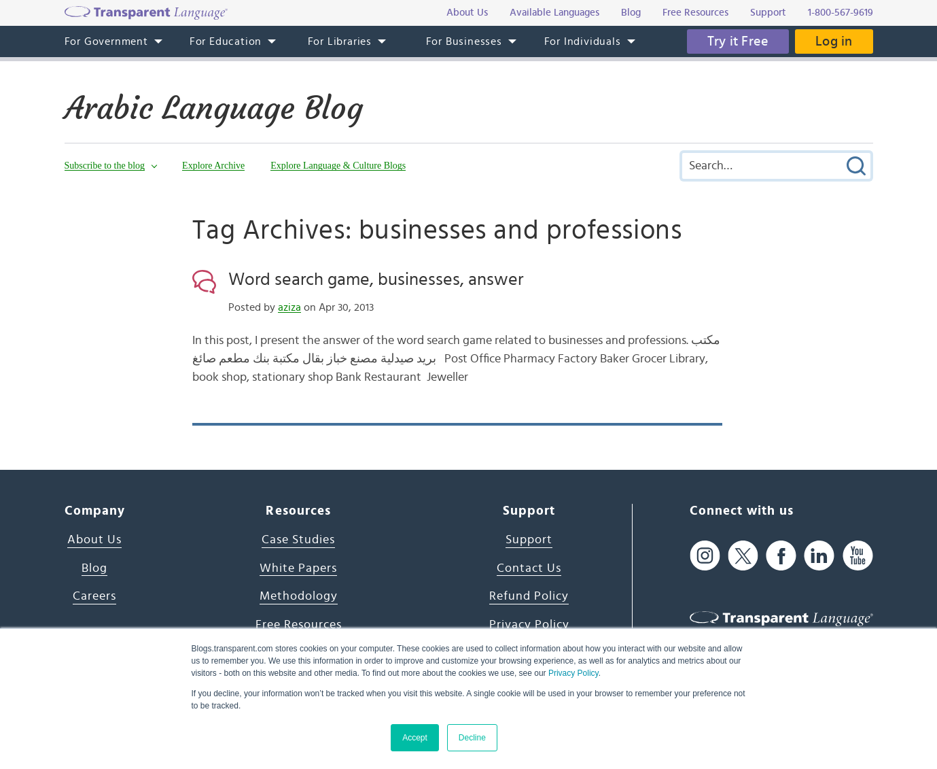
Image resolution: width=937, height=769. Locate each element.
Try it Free (737, 41)
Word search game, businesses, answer (375, 279)
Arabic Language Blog (214, 108)
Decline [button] (472, 737)
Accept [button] (414, 737)
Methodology (299, 596)
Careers (94, 596)
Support (529, 540)
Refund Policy (529, 596)
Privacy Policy (573, 673)
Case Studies (298, 540)
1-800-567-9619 (840, 12)
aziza (289, 307)
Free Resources (298, 625)
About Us (94, 540)
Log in (833, 41)
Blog (94, 568)
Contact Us (529, 568)
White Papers (298, 568)
